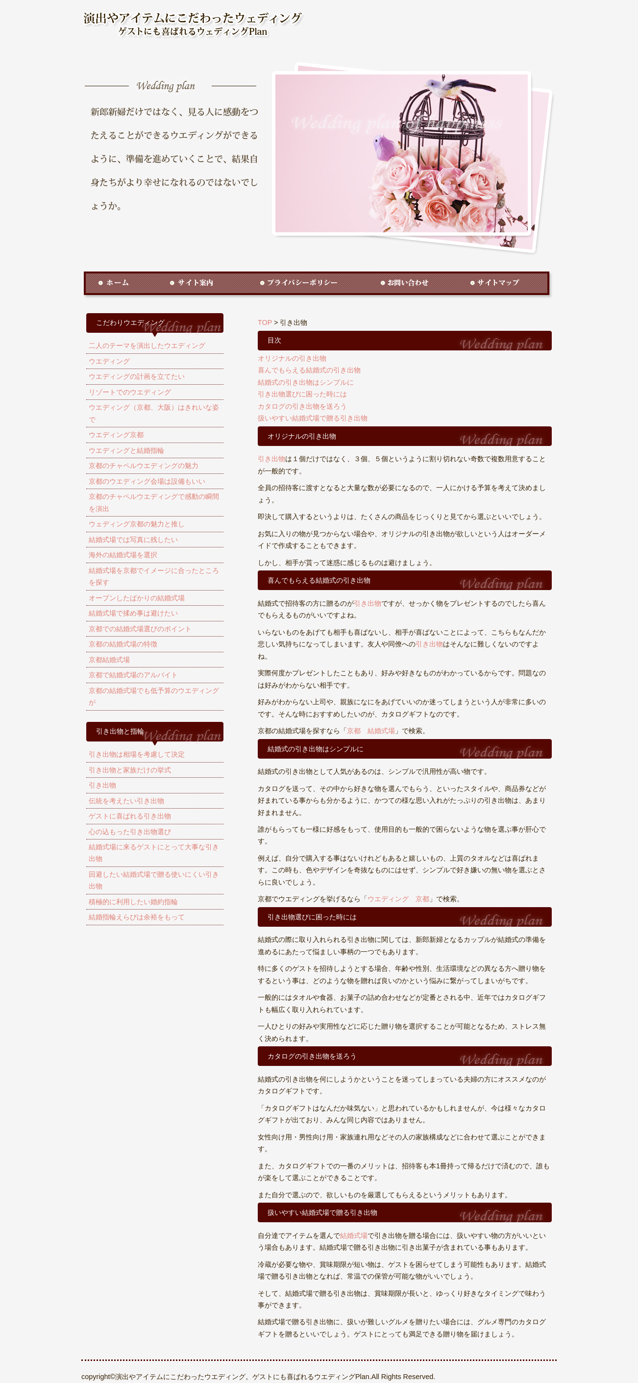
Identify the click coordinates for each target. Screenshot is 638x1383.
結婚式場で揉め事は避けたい (133, 613)
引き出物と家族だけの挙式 (130, 770)
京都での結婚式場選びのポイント (140, 629)
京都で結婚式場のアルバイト (133, 675)
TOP (265, 322)
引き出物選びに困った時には (302, 394)
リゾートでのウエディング (130, 392)
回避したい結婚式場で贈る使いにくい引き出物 (154, 880)
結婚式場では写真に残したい (133, 539)
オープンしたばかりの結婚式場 (137, 598)
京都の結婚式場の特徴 (123, 644)
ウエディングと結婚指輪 (126, 450)
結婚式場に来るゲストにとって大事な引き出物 (154, 853)
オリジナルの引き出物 (292, 358)
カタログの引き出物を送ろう (302, 406)
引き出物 (102, 785)
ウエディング (109, 361)
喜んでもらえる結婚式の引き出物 (309, 370)
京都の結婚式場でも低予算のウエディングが (154, 696)
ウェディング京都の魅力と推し (137, 524)
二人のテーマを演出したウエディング (147, 345)
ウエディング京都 (116, 435)
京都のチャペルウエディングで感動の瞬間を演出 (154, 502)
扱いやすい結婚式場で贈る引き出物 (313, 418)
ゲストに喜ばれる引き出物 (130, 816)
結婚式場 (354, 1235)
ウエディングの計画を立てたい (137, 376)
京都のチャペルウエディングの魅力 (143, 465)
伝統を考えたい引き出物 (126, 801)
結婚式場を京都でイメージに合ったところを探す (154, 576)
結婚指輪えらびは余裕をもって (137, 917)
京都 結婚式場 (371, 731)
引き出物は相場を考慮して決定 (137, 754)
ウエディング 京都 (398, 899)
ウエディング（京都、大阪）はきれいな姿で (154, 413)
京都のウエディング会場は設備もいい (147, 481)
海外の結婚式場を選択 (123, 555)
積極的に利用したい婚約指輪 (133, 902)
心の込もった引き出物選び (130, 832)
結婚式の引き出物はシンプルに (306, 382)
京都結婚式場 (109, 660)
